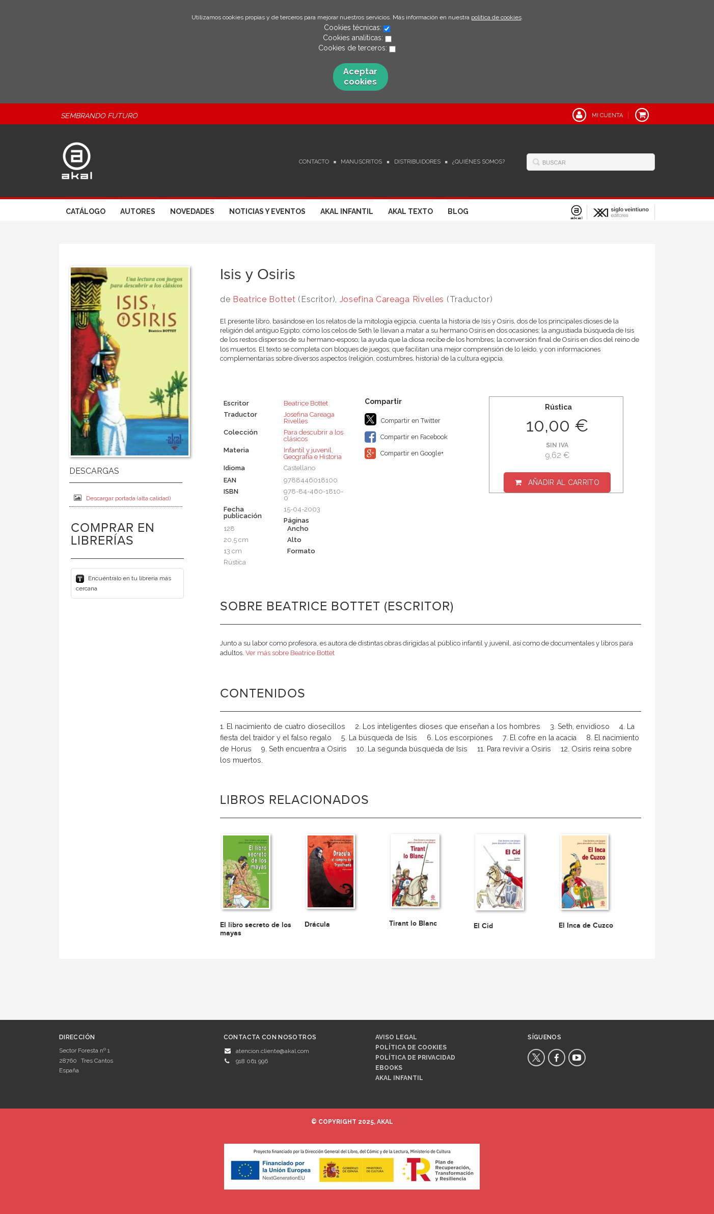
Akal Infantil (346, 211)
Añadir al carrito (563, 482)
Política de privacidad (415, 1057)
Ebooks (388, 1067)
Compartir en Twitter (403, 419)
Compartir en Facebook (406, 437)
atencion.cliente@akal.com (272, 1051)
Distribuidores (417, 161)
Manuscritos (361, 161)
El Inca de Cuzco (586, 925)
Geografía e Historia (313, 457)
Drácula (317, 924)
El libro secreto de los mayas (255, 929)
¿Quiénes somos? (478, 161)
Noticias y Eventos (267, 211)
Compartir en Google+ (404, 453)
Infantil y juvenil (308, 450)
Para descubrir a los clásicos (313, 435)
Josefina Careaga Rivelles (392, 299)
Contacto (314, 161)
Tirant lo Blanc (413, 923)
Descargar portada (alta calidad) (122, 498)
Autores (137, 211)
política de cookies (496, 17)
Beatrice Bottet (264, 299)
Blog (458, 211)
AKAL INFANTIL (399, 1078)
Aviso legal (396, 1037)
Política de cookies (411, 1047)
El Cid (483, 926)
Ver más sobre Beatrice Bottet (290, 653)
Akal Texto (410, 211)
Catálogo (85, 211)
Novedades (192, 211)
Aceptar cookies (360, 77)
